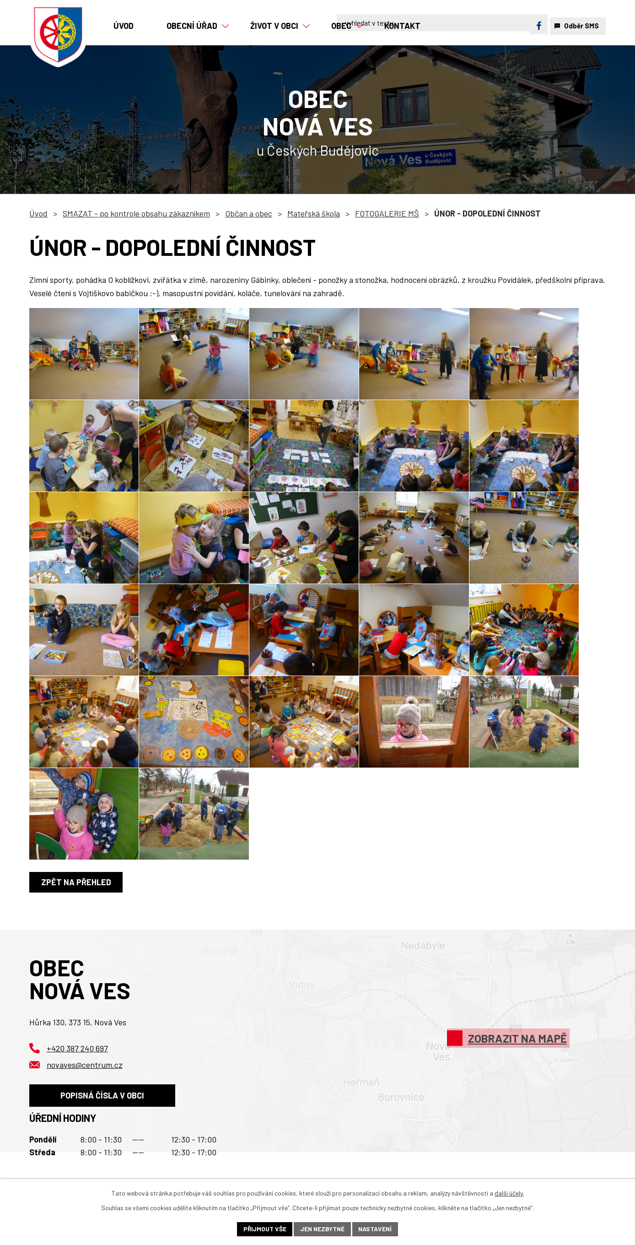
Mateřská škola (313, 213)
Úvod (38, 213)
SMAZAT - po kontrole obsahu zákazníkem (136, 213)
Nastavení (376, 1229)
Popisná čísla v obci (103, 1097)
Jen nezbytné (322, 1229)
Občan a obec (248, 213)
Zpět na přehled (77, 882)
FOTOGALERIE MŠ (387, 213)
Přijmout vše (263, 1229)
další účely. (509, 1192)
